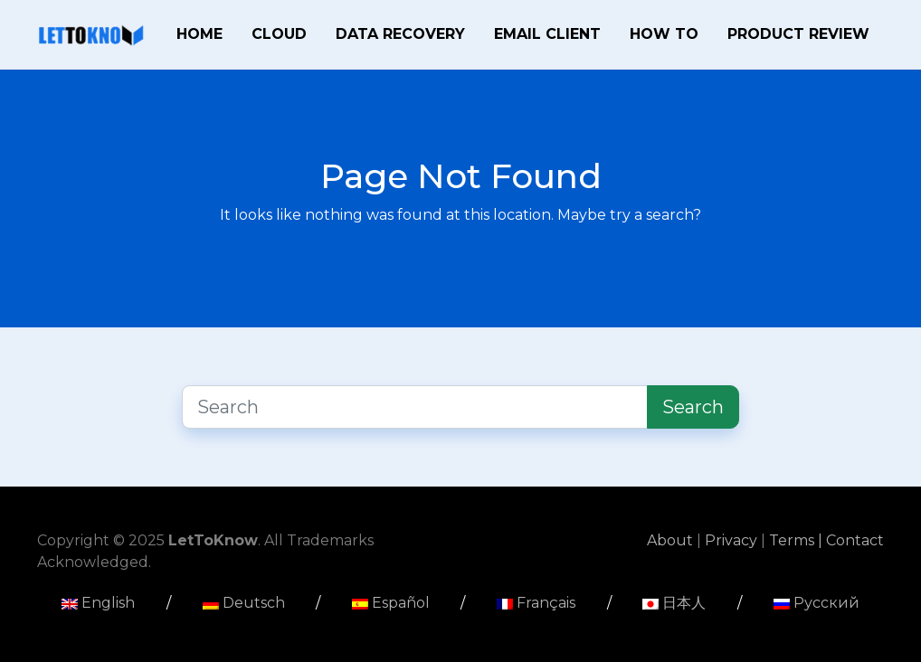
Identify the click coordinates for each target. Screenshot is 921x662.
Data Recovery (400, 34)
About (672, 540)
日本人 (674, 602)
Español (391, 602)
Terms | (797, 540)
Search (693, 407)
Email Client (547, 34)
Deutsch (244, 602)
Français (536, 602)
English (98, 602)
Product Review (798, 34)
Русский (816, 602)
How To (664, 34)
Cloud (279, 34)
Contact (855, 540)
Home (199, 34)
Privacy (733, 540)
